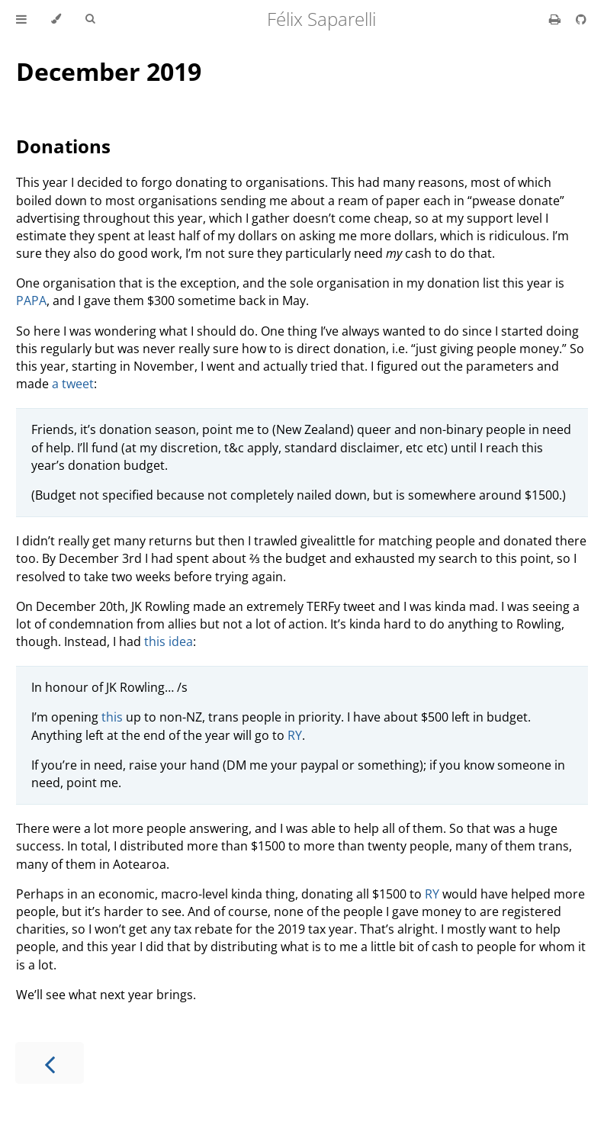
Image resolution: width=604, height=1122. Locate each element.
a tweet (73, 383)
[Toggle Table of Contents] (21, 19)
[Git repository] (581, 19)
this (112, 717)
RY (295, 735)
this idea (168, 641)
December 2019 (108, 71)
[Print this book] (556, 19)
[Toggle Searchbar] (90, 19)
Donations (63, 146)
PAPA (31, 300)
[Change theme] (56, 19)
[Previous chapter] (49, 1063)
